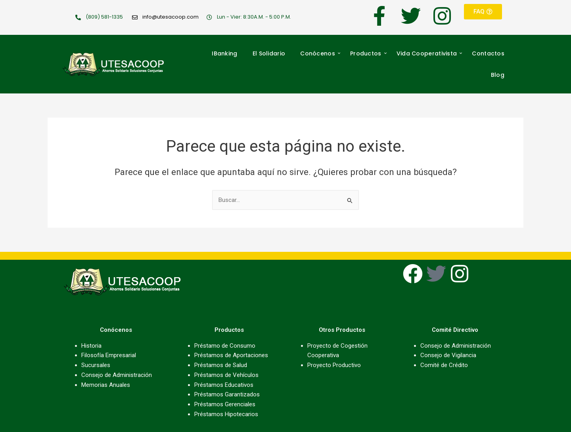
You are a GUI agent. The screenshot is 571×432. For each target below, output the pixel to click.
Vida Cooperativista (429, 53)
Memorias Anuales (105, 384)
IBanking (224, 53)
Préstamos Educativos (223, 384)
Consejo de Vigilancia (448, 355)
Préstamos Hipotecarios (226, 414)
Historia (91, 345)
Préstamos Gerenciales (224, 404)
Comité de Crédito (444, 365)
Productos (368, 53)
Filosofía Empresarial (108, 355)
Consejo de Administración (116, 375)
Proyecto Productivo (334, 365)
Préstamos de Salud (220, 365)
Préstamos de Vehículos (226, 375)
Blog (497, 75)
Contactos (488, 53)
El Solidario (269, 53)
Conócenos (320, 53)
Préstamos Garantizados (227, 394)
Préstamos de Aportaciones (231, 355)
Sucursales (95, 365)
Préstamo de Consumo (224, 345)
